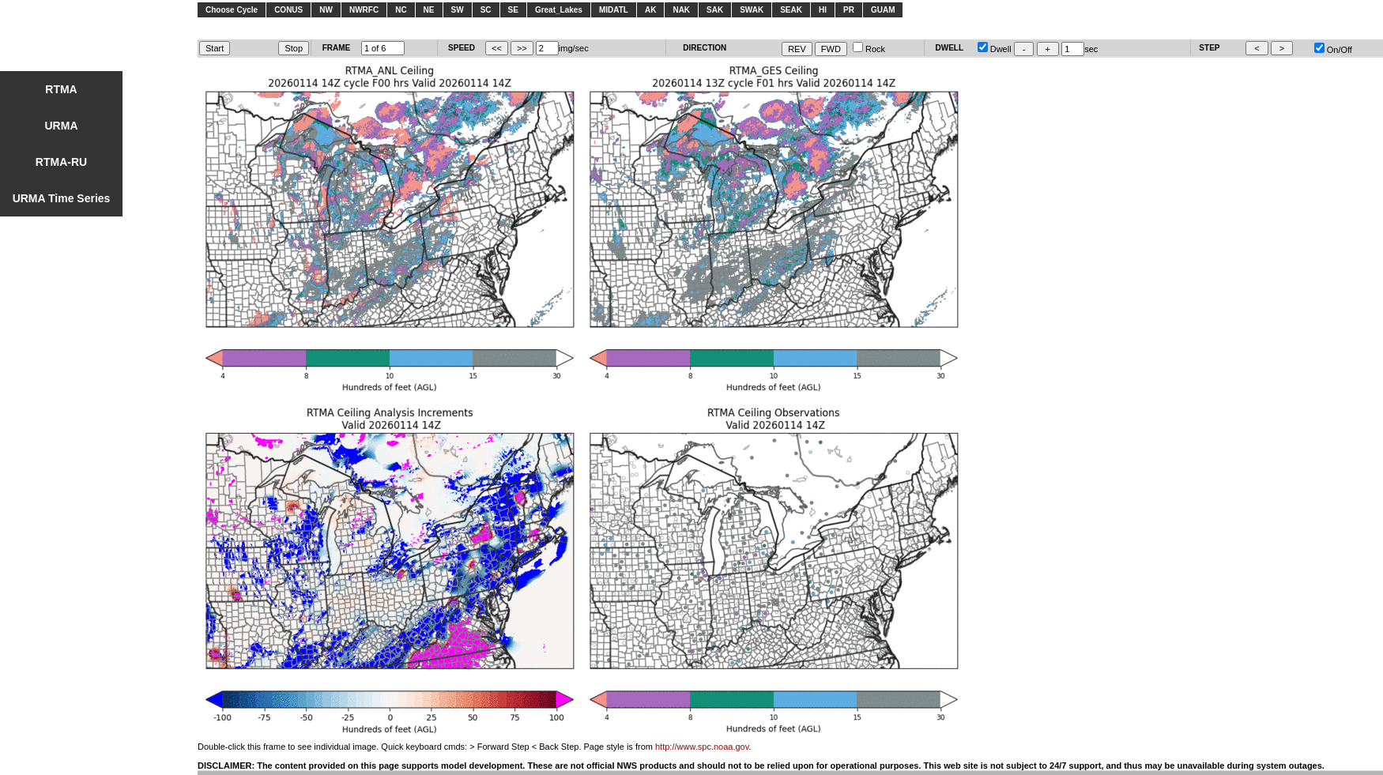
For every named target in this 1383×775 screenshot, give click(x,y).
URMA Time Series (62, 198)
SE (513, 10)
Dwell (995, 49)
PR (848, 10)
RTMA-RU (61, 162)
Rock (869, 49)
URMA (61, 125)
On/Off (1333, 50)
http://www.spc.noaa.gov (701, 746)
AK (650, 10)
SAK (715, 10)
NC (400, 10)
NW (326, 10)
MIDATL (613, 10)
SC (486, 10)
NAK (681, 10)
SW (457, 10)
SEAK (791, 10)
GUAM (883, 10)
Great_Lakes (558, 10)
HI (823, 10)
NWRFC (364, 10)
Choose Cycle (231, 10)
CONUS (288, 10)
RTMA (61, 89)
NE (429, 10)
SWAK (751, 10)
